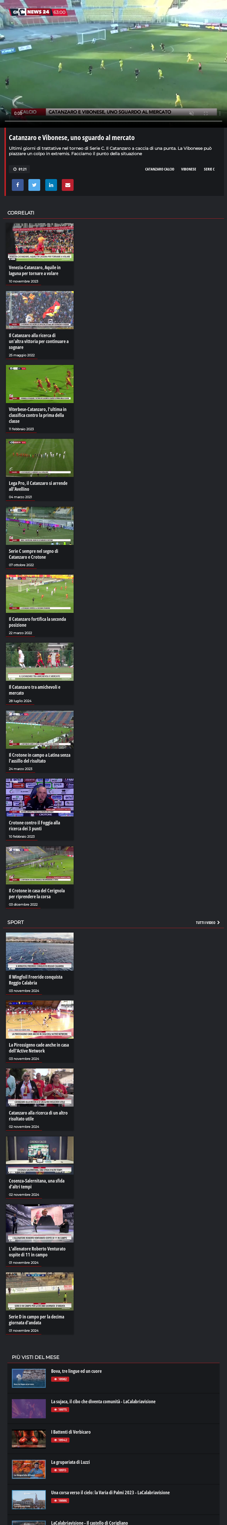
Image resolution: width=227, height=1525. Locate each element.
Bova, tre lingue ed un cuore (76, 1371)
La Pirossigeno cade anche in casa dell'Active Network (39, 1048)
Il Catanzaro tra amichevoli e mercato (34, 690)
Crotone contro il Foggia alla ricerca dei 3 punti (34, 825)
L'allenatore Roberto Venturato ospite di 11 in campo (37, 1251)
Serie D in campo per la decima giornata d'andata (36, 1319)
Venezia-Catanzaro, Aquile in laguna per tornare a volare (35, 270)
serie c (209, 169)
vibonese (188, 169)
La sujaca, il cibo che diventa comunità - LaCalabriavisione (103, 1401)
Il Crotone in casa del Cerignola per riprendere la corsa (37, 893)
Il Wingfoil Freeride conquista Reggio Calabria (35, 980)
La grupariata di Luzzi (70, 1462)
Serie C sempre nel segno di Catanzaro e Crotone (33, 554)
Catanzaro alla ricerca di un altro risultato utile (38, 1116)
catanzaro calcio (159, 169)
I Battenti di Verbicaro (71, 1432)
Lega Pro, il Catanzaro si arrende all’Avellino (38, 486)
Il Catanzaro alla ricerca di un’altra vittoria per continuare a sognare (39, 341)
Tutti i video (208, 922)
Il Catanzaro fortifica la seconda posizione (37, 622)
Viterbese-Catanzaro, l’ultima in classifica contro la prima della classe (38, 415)
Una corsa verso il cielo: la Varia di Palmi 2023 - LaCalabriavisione (110, 1492)
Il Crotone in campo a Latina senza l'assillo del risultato (39, 758)
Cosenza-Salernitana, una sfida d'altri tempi (36, 1184)
